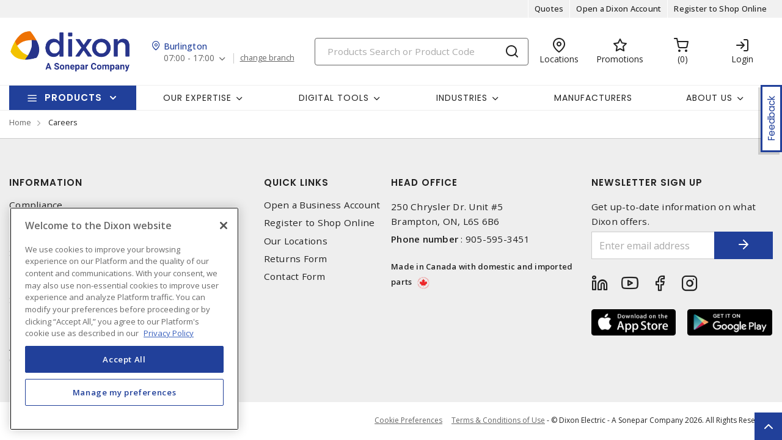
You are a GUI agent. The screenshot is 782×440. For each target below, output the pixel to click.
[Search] (421, 51)
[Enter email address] (652, 245)
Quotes (549, 8)
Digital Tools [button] (334, 98)
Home (20, 122)
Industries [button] (462, 98)
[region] (124, 318)
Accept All (124, 359)
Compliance (36, 205)
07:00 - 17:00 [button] (189, 58)
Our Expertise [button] (197, 98)
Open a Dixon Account (618, 8)
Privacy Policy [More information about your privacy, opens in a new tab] (169, 333)
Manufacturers (593, 98)
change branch (267, 58)
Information (45, 182)
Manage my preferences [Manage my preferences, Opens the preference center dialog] (125, 392)
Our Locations (295, 241)
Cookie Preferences (408, 420)
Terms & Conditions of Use (498, 420)
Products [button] (73, 97)
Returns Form (295, 259)
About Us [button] (709, 98)
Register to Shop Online (720, 8)
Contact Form (295, 276)
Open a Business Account (322, 205)
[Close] (223, 225)
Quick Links (296, 182)
